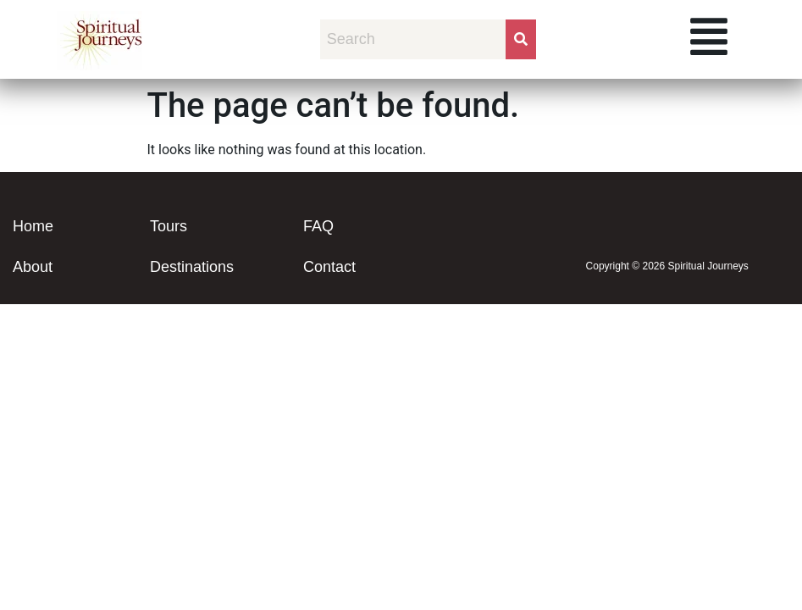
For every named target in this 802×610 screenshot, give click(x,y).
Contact (329, 266)
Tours (168, 226)
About (33, 266)
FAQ (318, 226)
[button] (709, 39)
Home (33, 226)
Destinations (192, 266)
